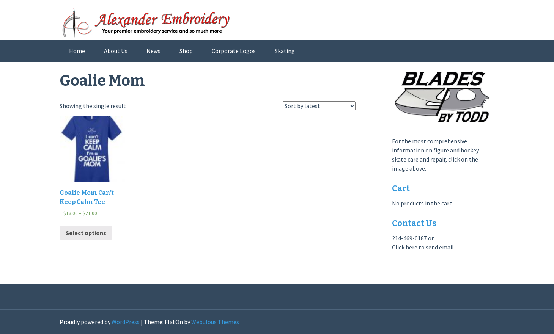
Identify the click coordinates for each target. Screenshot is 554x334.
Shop (186, 51)
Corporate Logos (234, 51)
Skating (285, 51)
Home (77, 51)
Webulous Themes (215, 322)
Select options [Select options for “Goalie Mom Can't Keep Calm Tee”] (86, 233)
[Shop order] (319, 105)
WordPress (126, 322)
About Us (115, 51)
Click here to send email (423, 247)
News (153, 51)
